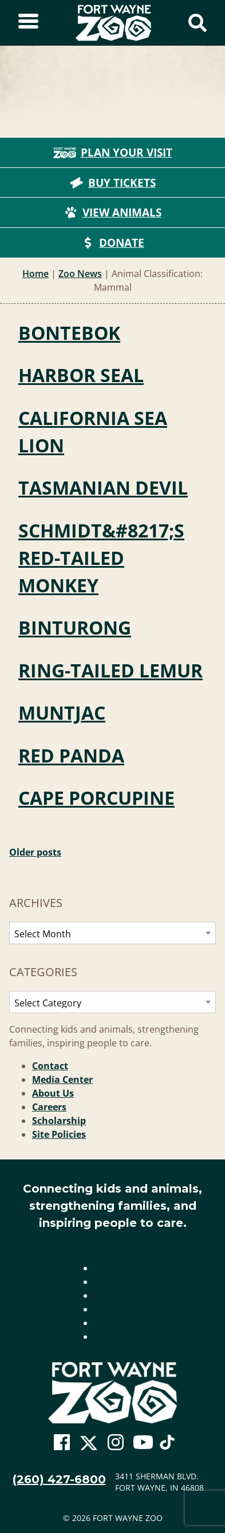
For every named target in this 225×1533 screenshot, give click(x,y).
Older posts (35, 852)
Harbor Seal (81, 375)
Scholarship (59, 1120)
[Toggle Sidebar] (28, 23)
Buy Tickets (113, 182)
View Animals (112, 212)
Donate (112, 242)
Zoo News (80, 273)
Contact (50, 1066)
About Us (53, 1093)
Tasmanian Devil (103, 487)
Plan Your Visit (112, 152)
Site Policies (59, 1134)
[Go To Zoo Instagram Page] (116, 1442)
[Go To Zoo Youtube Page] (143, 1442)
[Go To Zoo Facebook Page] (62, 1442)
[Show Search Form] (197, 23)
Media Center (62, 1079)
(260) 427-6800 (59, 1479)
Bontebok (69, 332)
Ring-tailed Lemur (110, 670)
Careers (49, 1107)
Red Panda (71, 755)
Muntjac (61, 712)
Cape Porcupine (96, 797)
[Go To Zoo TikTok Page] (167, 1445)
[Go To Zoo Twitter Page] (88, 1445)
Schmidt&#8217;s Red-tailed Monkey (101, 557)
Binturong (74, 627)
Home (35, 273)
